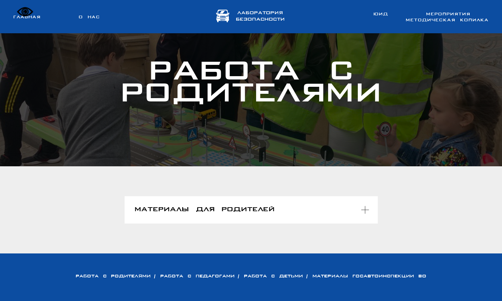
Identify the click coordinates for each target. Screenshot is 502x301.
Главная (27, 17)
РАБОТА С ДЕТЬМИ (273, 276)
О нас (89, 17)
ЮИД (380, 14)
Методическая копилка (447, 20)
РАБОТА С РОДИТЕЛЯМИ (113, 276)
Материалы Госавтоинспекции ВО (369, 276)
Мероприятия (448, 14)
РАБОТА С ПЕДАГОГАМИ (197, 276)
